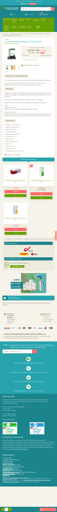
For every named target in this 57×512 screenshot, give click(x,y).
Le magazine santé (8, 461)
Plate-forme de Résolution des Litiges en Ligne (15, 496)
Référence (43, 55)
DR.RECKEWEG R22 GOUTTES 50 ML (41, 181)
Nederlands (32, 3)
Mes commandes (7, 477)
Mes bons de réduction (9, 484)
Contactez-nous (7, 455)
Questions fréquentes (8, 490)
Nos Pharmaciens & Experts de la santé (13, 472)
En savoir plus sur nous (9, 419)
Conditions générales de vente (11, 457)
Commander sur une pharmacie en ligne (13, 464)
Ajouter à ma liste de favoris (30, 59)
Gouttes (41, 33)
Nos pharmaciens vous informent (12, 463)
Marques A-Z (6, 494)
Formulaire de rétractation (10, 497)
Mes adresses (6, 481)
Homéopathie (33, 33)
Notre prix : (34, 50)
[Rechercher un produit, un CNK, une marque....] (52, 9)
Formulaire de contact (9, 492)
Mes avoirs (5, 479)
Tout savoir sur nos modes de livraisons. (17, 449)
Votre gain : (31, 52)
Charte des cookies (8, 459)
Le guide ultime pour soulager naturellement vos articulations (19, 470)
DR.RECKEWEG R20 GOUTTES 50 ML (15, 181)
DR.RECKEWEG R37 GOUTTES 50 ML (15, 219)
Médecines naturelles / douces (18, 33)
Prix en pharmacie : (34, 47)
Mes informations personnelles (11, 483)
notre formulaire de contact (46, 317)
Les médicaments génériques (11, 466)
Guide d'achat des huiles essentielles (12, 468)
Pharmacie (5, 33)
